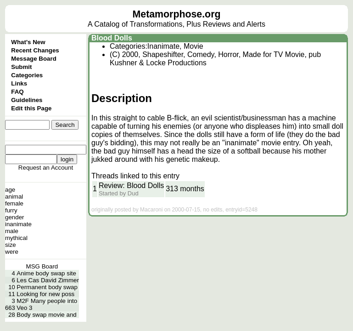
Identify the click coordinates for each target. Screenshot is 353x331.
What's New (28, 42)
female (14, 203)
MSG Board (42, 266)
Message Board (33, 58)
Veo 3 (24, 307)
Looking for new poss (45, 294)
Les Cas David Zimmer (48, 280)
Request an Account (45, 167)
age (10, 189)
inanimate (18, 224)
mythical (16, 237)
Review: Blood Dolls (131, 185)
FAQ (17, 91)
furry (11, 210)
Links (19, 83)
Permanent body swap (47, 287)
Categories (27, 75)
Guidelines (26, 100)
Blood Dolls (111, 38)
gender (14, 217)
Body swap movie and (46, 314)
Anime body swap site (46, 273)
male (11, 231)
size (10, 244)
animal (14, 196)
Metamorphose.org (177, 14)
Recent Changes (35, 50)
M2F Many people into (47, 300)
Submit (21, 66)
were (11, 251)
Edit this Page (31, 108)
